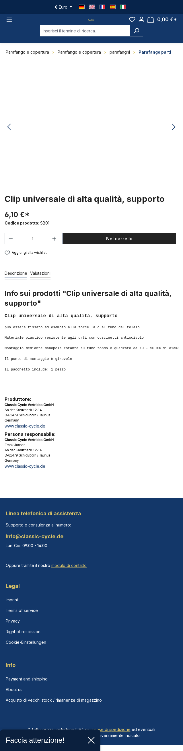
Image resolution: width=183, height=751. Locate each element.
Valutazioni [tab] (40, 279)
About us (14, 689)
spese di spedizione (111, 729)
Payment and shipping (27, 678)
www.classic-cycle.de (25, 432)
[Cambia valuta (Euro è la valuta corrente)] (63, 7)
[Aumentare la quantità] (54, 244)
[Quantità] (32, 244)
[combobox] (85, 36)
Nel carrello (119, 244)
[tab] (16, 279)
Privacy (13, 621)
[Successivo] (174, 133)
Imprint (12, 599)
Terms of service (22, 610)
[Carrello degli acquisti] (162, 22)
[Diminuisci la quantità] (11, 244)
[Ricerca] (136, 36)
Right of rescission (23, 631)
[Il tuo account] (141, 22)
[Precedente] (9, 133)
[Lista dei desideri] (132, 22)
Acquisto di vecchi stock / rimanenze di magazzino (54, 700)
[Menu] (9, 22)
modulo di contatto (69, 565)
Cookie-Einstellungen (26, 642)
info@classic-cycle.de (34, 536)
